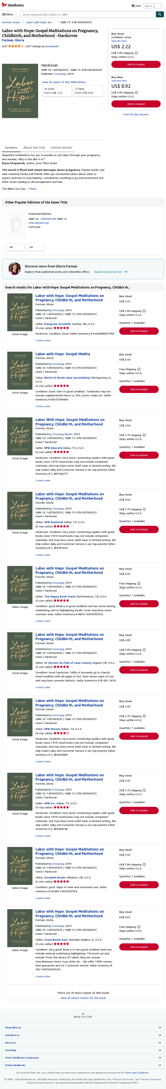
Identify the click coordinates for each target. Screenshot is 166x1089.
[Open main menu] (8, 14)
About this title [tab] (33, 147)
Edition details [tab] (59, 147)
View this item (118, 40)
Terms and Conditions (134, 1077)
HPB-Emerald (53, 448)
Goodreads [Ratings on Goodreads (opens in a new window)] (52, 46)
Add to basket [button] (136, 64)
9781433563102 (38, 223)
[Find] (160, 14)
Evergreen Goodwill (57, 324)
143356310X (49, 219)
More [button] (33, 188)
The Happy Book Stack (59, 597)
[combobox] (88, 14)
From (57, 90)
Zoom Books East (56, 944)
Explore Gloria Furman (109, 272)
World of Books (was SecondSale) (67, 378)
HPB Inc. (49, 807)
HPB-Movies (52, 733)
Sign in (148, 6)
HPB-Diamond (53, 522)
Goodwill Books (54, 882)
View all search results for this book (83, 1002)
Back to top (83, 1021)
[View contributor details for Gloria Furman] (13, 40)
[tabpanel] (53, 173)
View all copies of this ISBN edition (63, 82)
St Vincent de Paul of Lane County (67, 663)
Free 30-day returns (136, 114)
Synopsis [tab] (11, 147)
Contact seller (43, 341)
